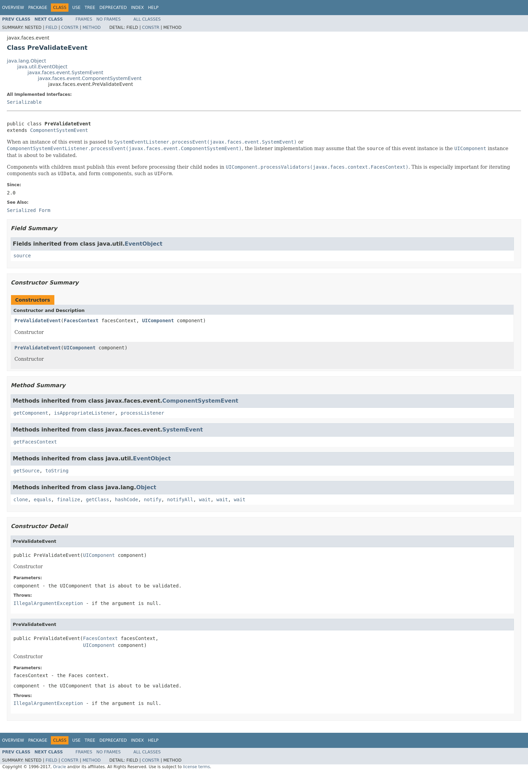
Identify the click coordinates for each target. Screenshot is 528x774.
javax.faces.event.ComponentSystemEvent (90, 78)
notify (152, 499)
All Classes (147, 19)
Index (137, 7)
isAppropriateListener (84, 413)
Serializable (24, 102)
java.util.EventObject (42, 66)
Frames (84, 19)
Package (37, 7)
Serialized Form (28, 210)
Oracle (59, 766)
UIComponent (158, 320)
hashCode (126, 499)
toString (56, 470)
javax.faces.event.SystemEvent (65, 72)
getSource (26, 470)
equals (42, 499)
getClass (97, 499)
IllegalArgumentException (48, 603)
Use (76, 7)
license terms (196, 766)
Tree (90, 7)
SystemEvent (182, 429)
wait (205, 499)
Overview (13, 7)
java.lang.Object (26, 61)
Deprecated (113, 7)
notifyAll (180, 499)
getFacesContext (35, 442)
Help (153, 7)
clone (20, 499)
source (22, 255)
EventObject (143, 243)
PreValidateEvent (37, 320)
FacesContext (81, 320)
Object (146, 487)
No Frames (108, 19)
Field (51, 27)
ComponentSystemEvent (59, 130)
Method (92, 27)
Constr (69, 27)
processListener (142, 413)
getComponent (30, 413)
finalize (68, 499)
